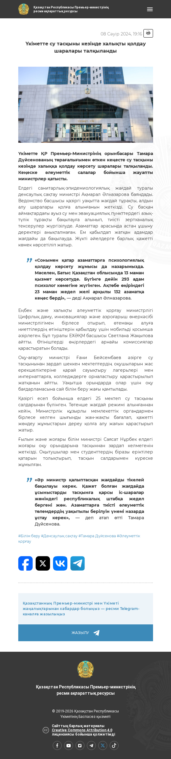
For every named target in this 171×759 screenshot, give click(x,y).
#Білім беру (29, 536)
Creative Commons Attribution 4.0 (82, 730)
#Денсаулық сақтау (59, 536)
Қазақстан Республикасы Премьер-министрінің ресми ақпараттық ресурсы (85, 678)
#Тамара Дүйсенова (97, 536)
